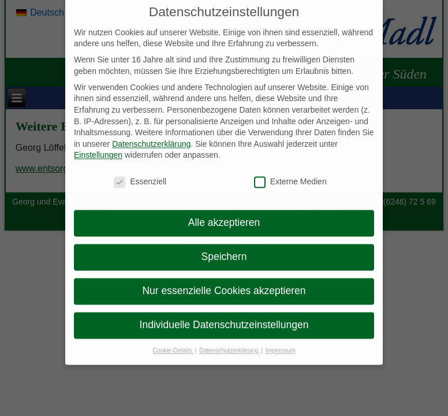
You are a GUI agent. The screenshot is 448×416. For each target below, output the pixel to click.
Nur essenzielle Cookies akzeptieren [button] (223, 284)
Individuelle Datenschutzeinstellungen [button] (224, 318)
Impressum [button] (281, 343)
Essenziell (140, 175)
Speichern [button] (224, 250)
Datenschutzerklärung (151, 137)
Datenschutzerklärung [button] (229, 343)
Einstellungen (98, 148)
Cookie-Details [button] (172, 343)
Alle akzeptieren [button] (224, 216)
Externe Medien (290, 175)
